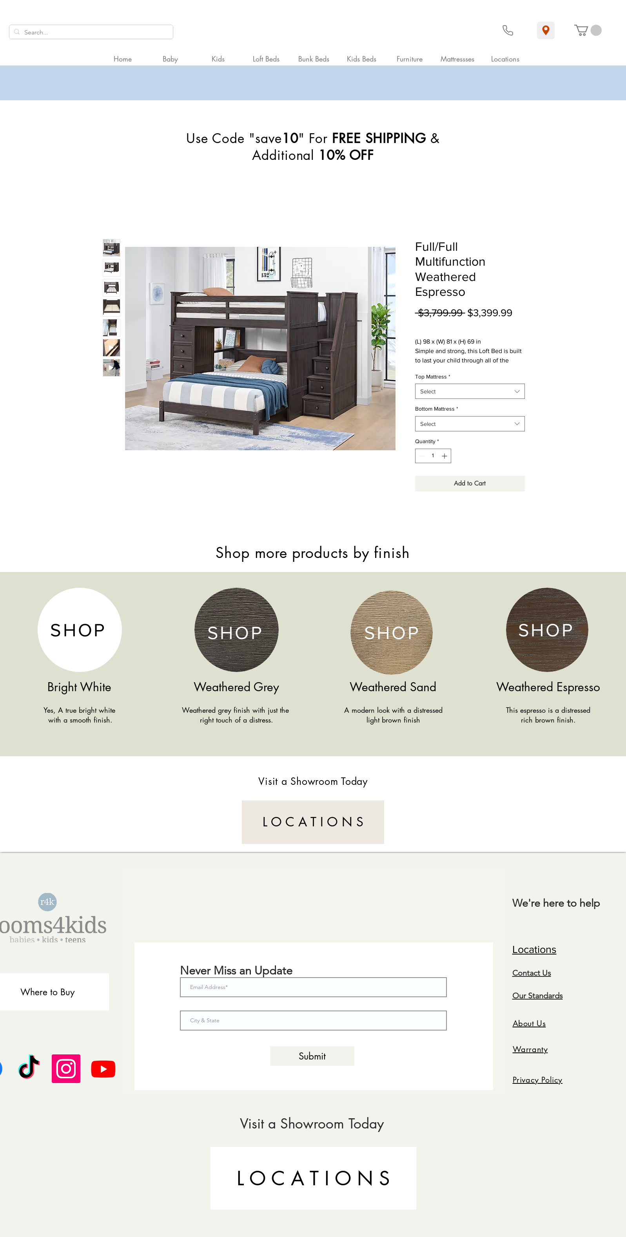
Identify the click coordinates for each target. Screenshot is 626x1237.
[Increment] (445, 456)
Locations (534, 949)
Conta (522, 973)
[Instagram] (66, 1068)
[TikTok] (29, 1068)
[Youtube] (103, 1068)
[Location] (546, 30)
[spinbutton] (433, 456)
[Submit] (312, 1056)
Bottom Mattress (436, 409)
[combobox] (470, 391)
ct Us (542, 973)
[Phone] (508, 30)
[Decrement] (421, 456)
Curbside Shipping (490, 325)
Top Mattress (432, 376)
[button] (588, 30)
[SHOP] (79, 630)
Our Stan (527, 995)
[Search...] (90, 32)
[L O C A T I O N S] (313, 822)
